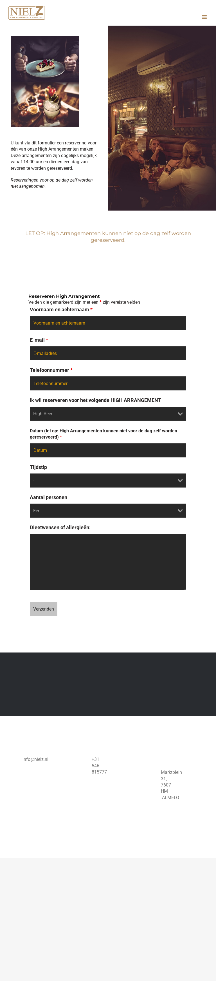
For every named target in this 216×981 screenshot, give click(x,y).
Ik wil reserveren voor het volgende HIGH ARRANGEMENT (95, 400)
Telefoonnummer (51, 370)
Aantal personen (48, 497)
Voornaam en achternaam (61, 309)
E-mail (39, 340)
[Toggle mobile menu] (205, 17)
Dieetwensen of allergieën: (60, 527)
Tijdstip (38, 467)
